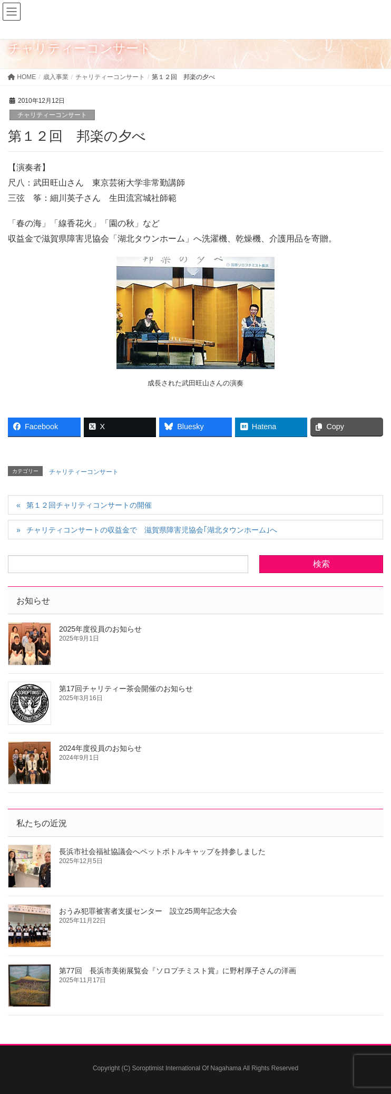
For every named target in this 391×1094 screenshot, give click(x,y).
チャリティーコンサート (52, 115)
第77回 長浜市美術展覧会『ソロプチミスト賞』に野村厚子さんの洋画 (177, 970)
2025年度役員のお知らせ (100, 629)
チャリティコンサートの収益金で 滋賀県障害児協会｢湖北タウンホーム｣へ (151, 530)
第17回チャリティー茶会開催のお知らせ (126, 688)
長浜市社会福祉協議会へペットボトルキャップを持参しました (162, 851)
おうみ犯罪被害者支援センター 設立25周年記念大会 (148, 911)
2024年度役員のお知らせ (100, 748)
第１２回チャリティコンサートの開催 (89, 505)
